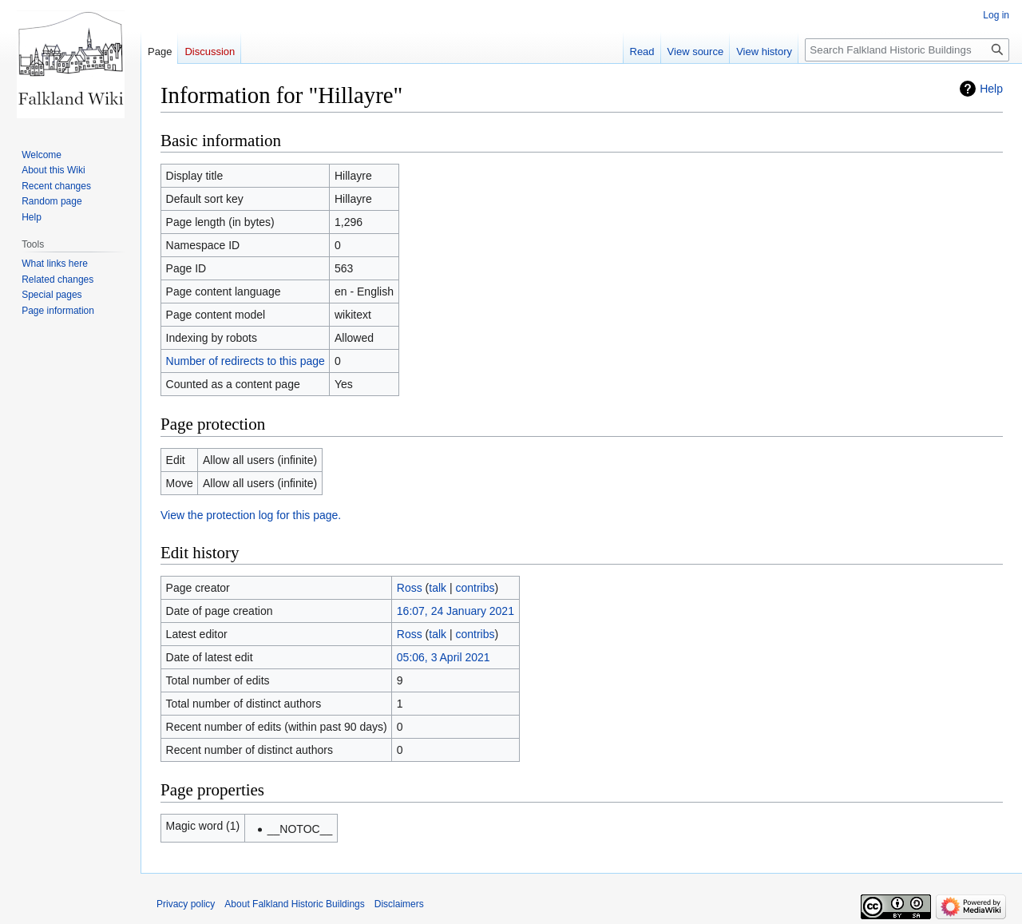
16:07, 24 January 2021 (455, 611)
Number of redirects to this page (245, 361)
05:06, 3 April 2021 (443, 657)
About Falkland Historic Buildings (294, 904)
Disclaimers (399, 904)
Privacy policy (185, 904)
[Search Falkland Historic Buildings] (907, 49)
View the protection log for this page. (250, 515)
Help (991, 88)
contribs (475, 587)
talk (437, 587)
